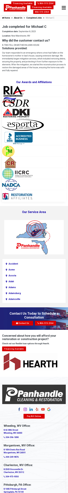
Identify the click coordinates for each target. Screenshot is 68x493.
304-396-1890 (11, 437)
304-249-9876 (11, 457)
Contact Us (22, 323)
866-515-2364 (45, 3)
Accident (13, 263)
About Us (18, 18)
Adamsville (14, 299)
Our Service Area (34, 212)
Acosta (12, 275)
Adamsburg (15, 293)
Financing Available (23, 3)
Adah (11, 281)
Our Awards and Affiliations (34, 82)
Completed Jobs (34, 18)
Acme (12, 269)
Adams (12, 287)
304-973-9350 (11, 476)
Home (6, 18)
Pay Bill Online (34, 416)
